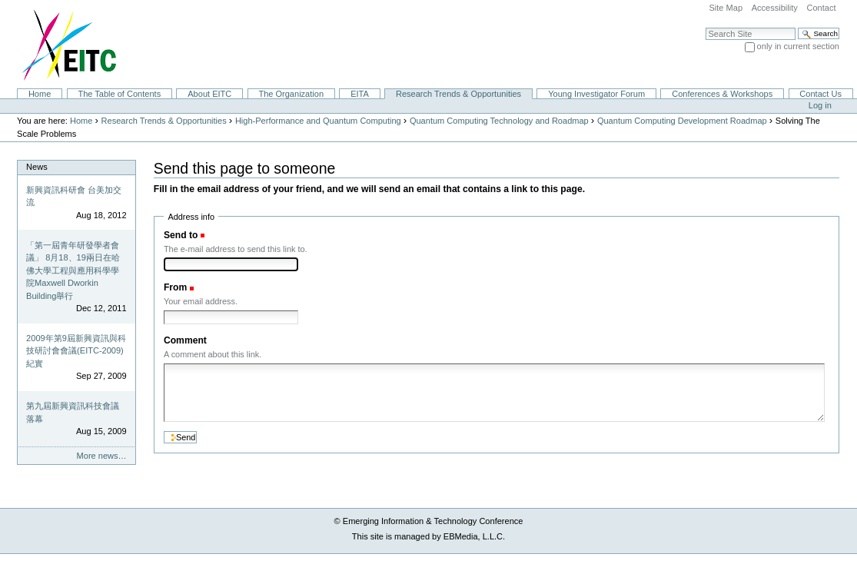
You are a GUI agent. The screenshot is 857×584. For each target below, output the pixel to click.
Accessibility (775, 7)
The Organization (291, 93)
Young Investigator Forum (596, 93)
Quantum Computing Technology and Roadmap (499, 120)
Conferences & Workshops (722, 93)
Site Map (725, 7)
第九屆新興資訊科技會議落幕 (72, 412)
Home (39, 93)
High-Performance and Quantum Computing (318, 120)
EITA (359, 93)
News (37, 166)
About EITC (209, 93)
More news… (102, 455)
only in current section (798, 46)
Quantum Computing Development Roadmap (682, 120)
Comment (185, 340)
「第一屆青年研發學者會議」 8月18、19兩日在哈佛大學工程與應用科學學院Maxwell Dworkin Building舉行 (73, 270)
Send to (181, 235)
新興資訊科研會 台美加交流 (73, 196)
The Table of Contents (119, 93)
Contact (820, 7)
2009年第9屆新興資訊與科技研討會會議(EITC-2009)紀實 (76, 350)
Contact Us (820, 93)
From (175, 287)
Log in (820, 105)
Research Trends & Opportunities (458, 93)
